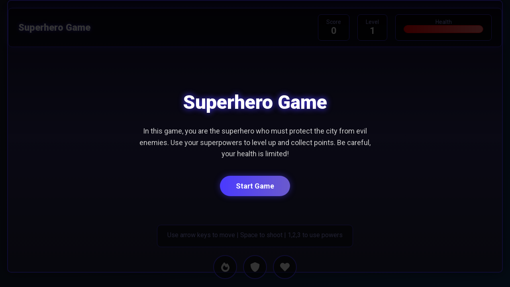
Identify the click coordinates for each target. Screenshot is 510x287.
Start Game (255, 186)
